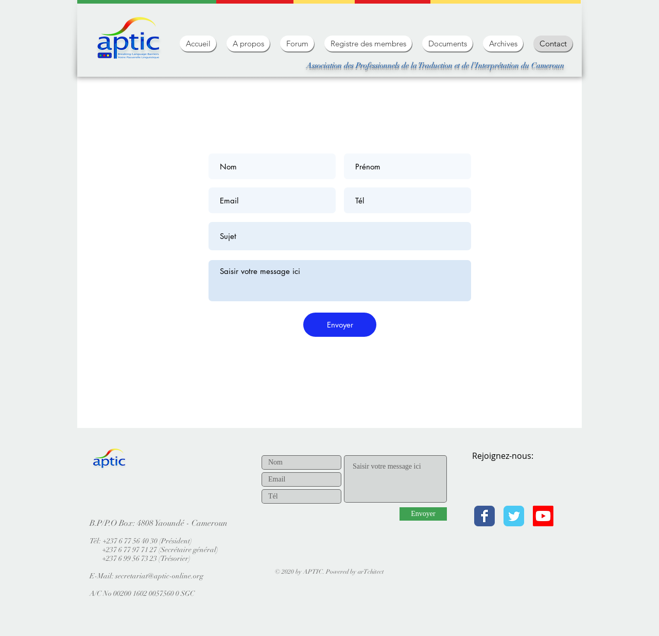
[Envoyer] (339, 325)
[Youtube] (543, 516)
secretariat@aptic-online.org (159, 576)
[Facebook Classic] (484, 516)
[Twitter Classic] (514, 516)
